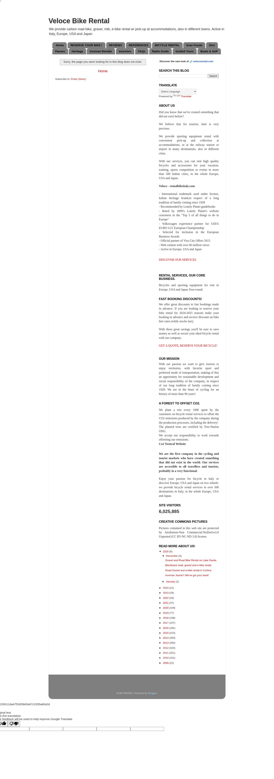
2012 (166, 647)
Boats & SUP (209, 51)
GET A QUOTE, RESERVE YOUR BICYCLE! (188, 345)
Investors (125, 51)
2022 (166, 597)
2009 (166, 662)
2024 (166, 587)
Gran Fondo (194, 45)
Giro (212, 45)
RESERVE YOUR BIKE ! (86, 45)
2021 (166, 602)
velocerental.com (203, 61)
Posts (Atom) (78, 79)
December (172, 555)
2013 (166, 642)
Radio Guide (160, 51)
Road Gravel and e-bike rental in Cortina (188, 570)
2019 (166, 612)
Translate (182, 96)
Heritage (77, 51)
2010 (166, 657)
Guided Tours (184, 51)
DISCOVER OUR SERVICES (177, 259)
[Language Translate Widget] (178, 91)
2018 (166, 617)
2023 (166, 592)
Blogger (152, 693)
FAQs (141, 51)
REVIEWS (115, 45)
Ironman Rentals (101, 51)
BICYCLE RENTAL (167, 45)
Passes (60, 51)
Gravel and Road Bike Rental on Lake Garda (190, 560)
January (171, 581)
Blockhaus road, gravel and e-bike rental (188, 565)
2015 (166, 632)
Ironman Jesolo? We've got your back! (187, 575)
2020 (166, 607)
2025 (166, 551)
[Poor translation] (14, 724)
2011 (166, 652)
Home (60, 45)
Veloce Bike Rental (79, 21)
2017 (166, 622)
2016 (166, 628)
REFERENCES (138, 45)
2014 (166, 637)
